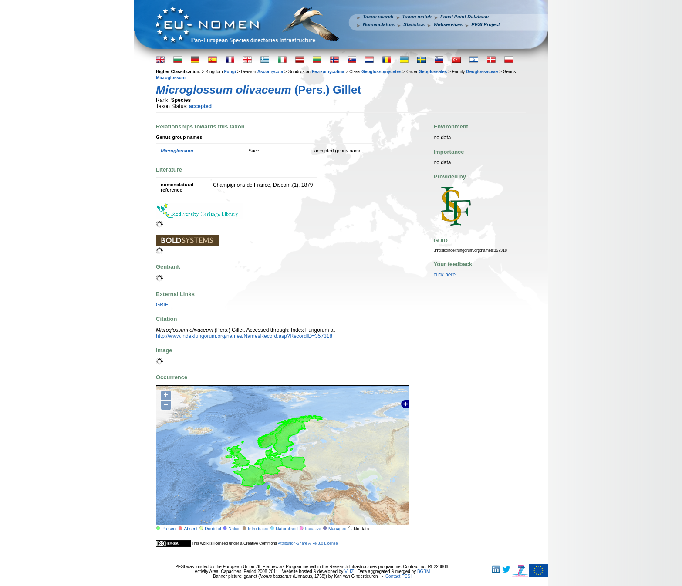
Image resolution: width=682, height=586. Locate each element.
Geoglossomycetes (381, 71)
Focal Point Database (464, 16)
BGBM (423, 571)
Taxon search (378, 16)
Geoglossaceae (482, 71)
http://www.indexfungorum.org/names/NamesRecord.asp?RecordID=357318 (244, 336)
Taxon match (417, 16)
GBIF (162, 305)
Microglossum (171, 77)
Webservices (448, 24)
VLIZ (349, 571)
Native (234, 528)
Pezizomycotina (328, 71)
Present (169, 528)
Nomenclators (379, 24)
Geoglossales (433, 71)
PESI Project (485, 24)
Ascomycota (270, 71)
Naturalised (287, 528)
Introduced (258, 528)
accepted (200, 106)
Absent (191, 528)
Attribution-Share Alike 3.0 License (308, 543)
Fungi (230, 71)
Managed (337, 528)
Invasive (313, 528)
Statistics (414, 24)
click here (445, 275)
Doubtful (213, 528)
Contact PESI (398, 576)
